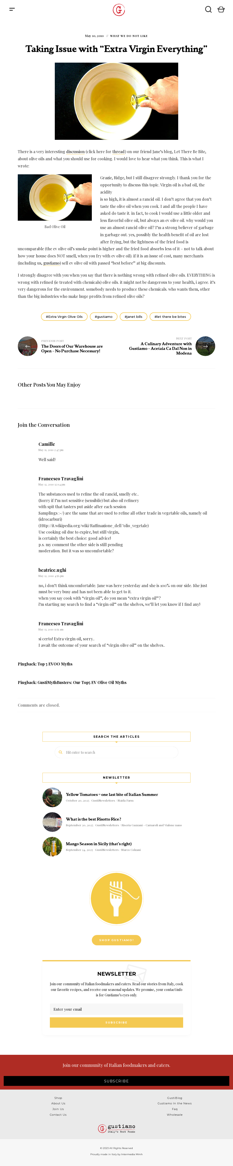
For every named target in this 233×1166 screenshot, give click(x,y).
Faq (175, 1109)
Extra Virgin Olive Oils (65, 317)
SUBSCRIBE (116, 1081)
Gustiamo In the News (175, 1103)
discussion (75, 151)
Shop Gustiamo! (116, 940)
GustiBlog (174, 1098)
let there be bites (171, 317)
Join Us (58, 1109)
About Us (58, 1103)
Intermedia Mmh (132, 1154)
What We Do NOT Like (129, 36)
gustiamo (51, 263)
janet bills (134, 317)
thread (118, 151)
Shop (58, 1098)
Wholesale (175, 1114)
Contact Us (58, 1114)
